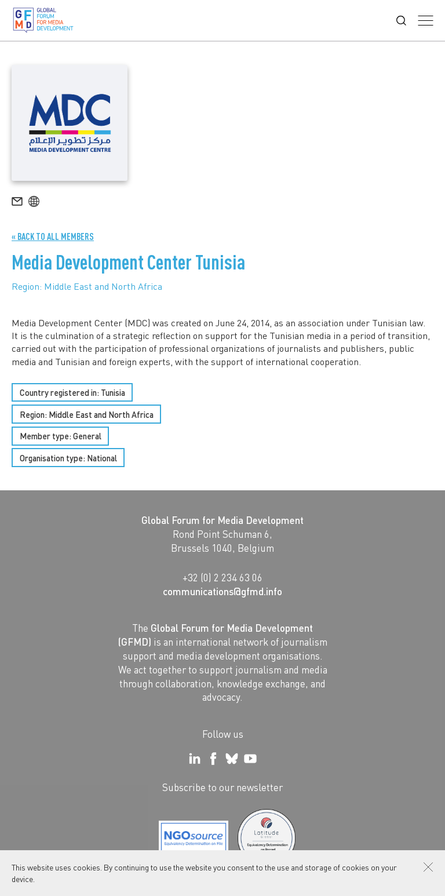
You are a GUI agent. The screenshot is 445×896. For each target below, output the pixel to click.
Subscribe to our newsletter (222, 787)
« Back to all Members (53, 236)
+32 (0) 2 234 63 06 (222, 577)
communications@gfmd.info (222, 591)
